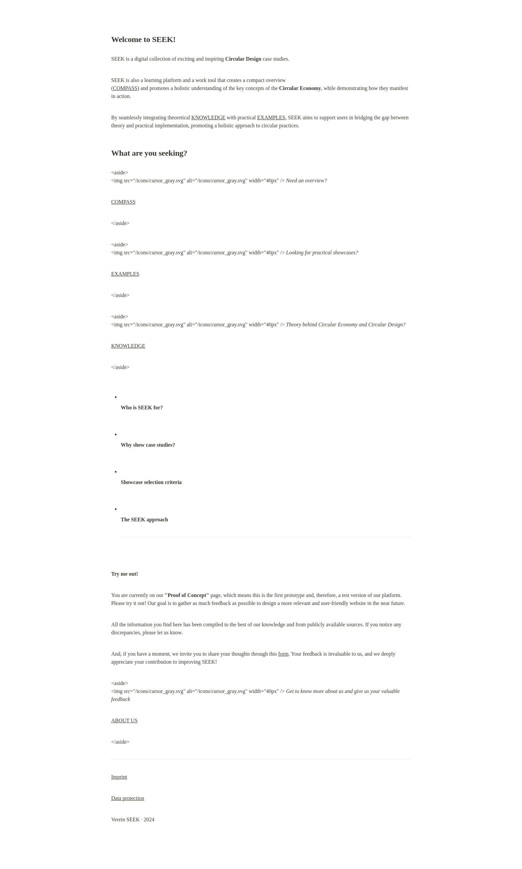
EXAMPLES (271, 117)
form (283, 654)
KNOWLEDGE (208, 117)
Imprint (119, 777)
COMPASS (125, 88)
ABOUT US (124, 720)
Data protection (127, 798)
